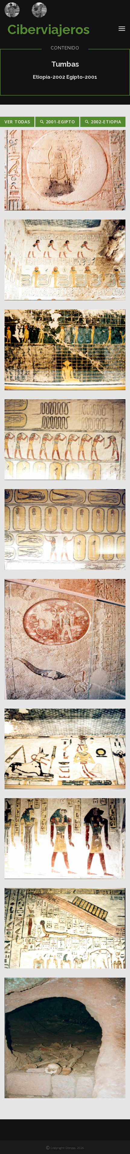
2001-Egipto (57, 122)
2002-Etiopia (103, 122)
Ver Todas (17, 122)
